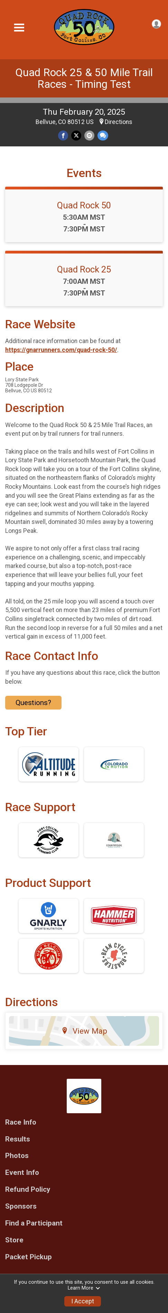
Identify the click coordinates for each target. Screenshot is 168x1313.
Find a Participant (34, 1223)
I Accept (82, 1301)
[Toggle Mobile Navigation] (19, 28)
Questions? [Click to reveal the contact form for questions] (33, 703)
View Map (84, 1030)
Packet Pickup (28, 1257)
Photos (17, 1156)
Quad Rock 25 (84, 269)
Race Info (20, 1122)
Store (14, 1240)
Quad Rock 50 (84, 205)
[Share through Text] (102, 136)
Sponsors (21, 1206)
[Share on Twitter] (76, 136)
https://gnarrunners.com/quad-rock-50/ (61, 350)
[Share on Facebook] (63, 136)
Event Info (22, 1173)
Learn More (84, 1288)
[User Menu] (156, 24)
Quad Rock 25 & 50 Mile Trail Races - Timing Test (84, 78)
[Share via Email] (89, 136)
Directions (118, 121)
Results (17, 1139)
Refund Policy (27, 1189)
